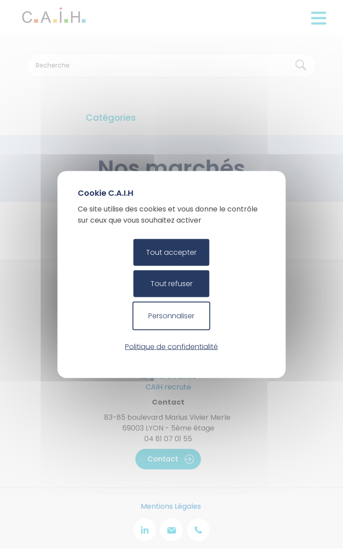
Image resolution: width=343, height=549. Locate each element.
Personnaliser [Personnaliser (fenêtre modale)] (171, 316)
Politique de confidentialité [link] (171, 346)
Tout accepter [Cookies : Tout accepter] (171, 252)
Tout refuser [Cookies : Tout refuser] (171, 284)
